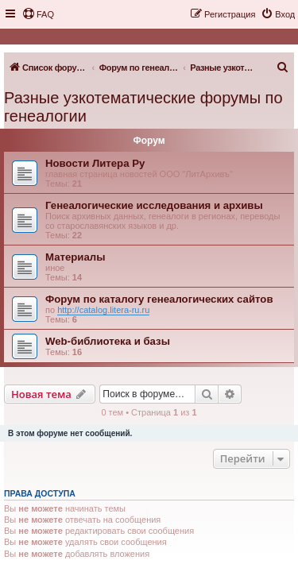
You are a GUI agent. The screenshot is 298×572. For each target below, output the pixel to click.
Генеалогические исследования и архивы (154, 205)
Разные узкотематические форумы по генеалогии (143, 107)
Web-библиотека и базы (107, 341)
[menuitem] (38, 14)
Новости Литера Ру (95, 163)
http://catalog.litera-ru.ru (103, 310)
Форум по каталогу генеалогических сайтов (159, 299)
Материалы (75, 257)
